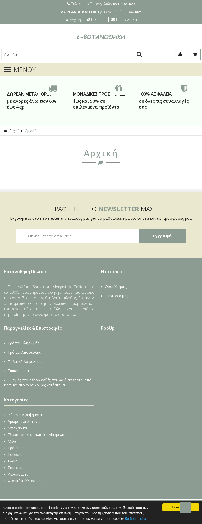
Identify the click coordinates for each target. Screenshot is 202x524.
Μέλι (10, 441)
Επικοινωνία (124, 19)
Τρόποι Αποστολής (22, 352)
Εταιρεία (96, 19)
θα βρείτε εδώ (135, 518)
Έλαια (10, 461)
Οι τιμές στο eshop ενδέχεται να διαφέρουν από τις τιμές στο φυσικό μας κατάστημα (47, 382)
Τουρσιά (13, 454)
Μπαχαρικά (15, 428)
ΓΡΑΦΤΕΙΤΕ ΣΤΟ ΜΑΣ (102, 208)
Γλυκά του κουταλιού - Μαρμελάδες (37, 434)
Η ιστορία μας (114, 295)
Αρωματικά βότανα (22, 421)
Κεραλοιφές (16, 474)
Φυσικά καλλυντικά (22, 480)
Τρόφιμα (13, 447)
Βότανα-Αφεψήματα (23, 414)
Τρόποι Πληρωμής (21, 342)
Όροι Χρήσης (114, 286)
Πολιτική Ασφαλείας (23, 361)
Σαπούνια (14, 467)
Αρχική (73, 19)
